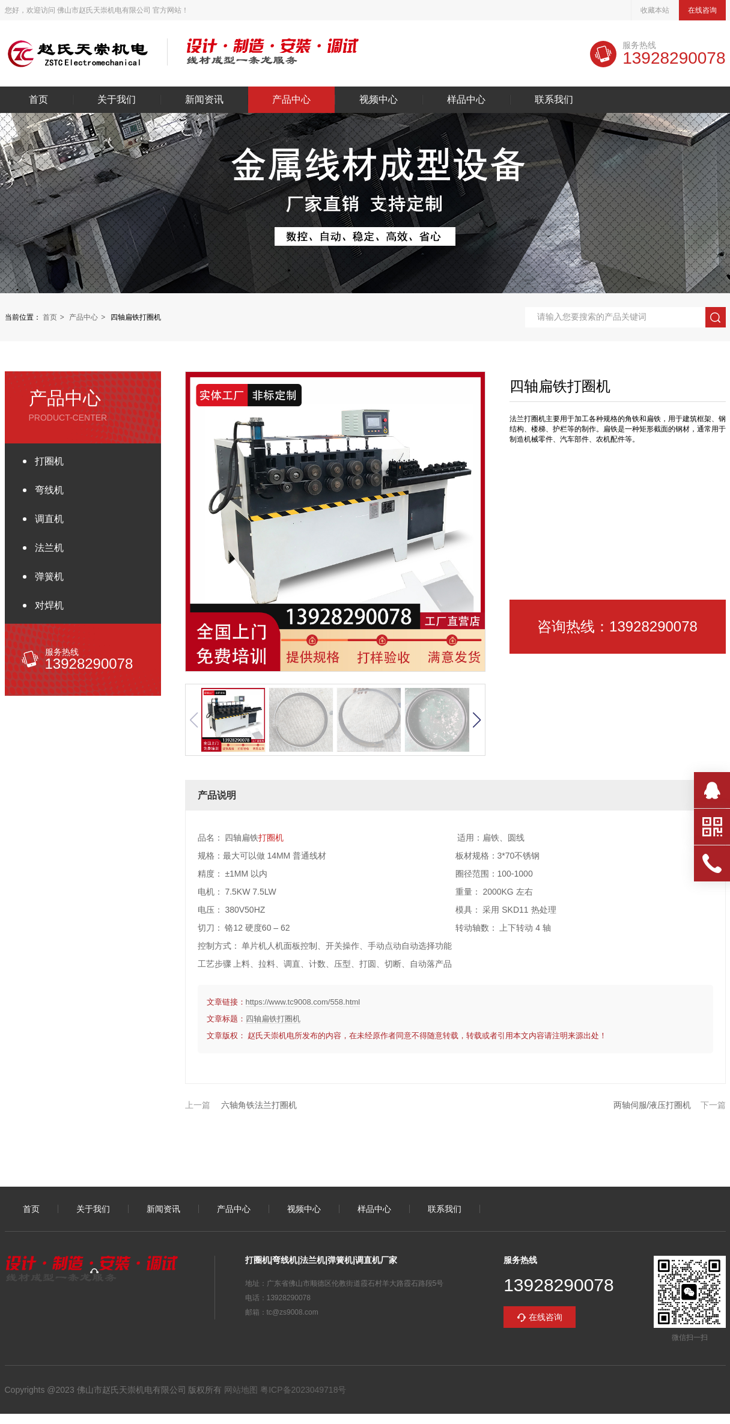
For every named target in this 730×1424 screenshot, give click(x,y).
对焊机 (49, 605)
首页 (38, 100)
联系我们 (554, 100)
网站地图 (241, 1390)
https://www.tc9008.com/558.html (303, 1001)
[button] (476, 720)
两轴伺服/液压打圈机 (652, 1105)
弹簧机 (49, 576)
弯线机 (49, 490)
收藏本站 (654, 10)
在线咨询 (702, 10)
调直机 (49, 519)
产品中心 (291, 100)
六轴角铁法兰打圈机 (259, 1105)
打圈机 (49, 461)
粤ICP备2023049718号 (302, 1390)
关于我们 (116, 100)
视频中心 (378, 100)
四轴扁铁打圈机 (273, 1018)
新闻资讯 (204, 100)
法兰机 (49, 548)
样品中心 (466, 100)
